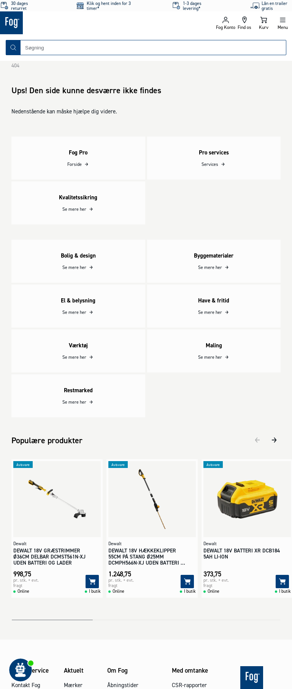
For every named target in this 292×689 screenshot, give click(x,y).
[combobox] (153, 47)
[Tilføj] (92, 576)
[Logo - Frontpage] (73, 22)
